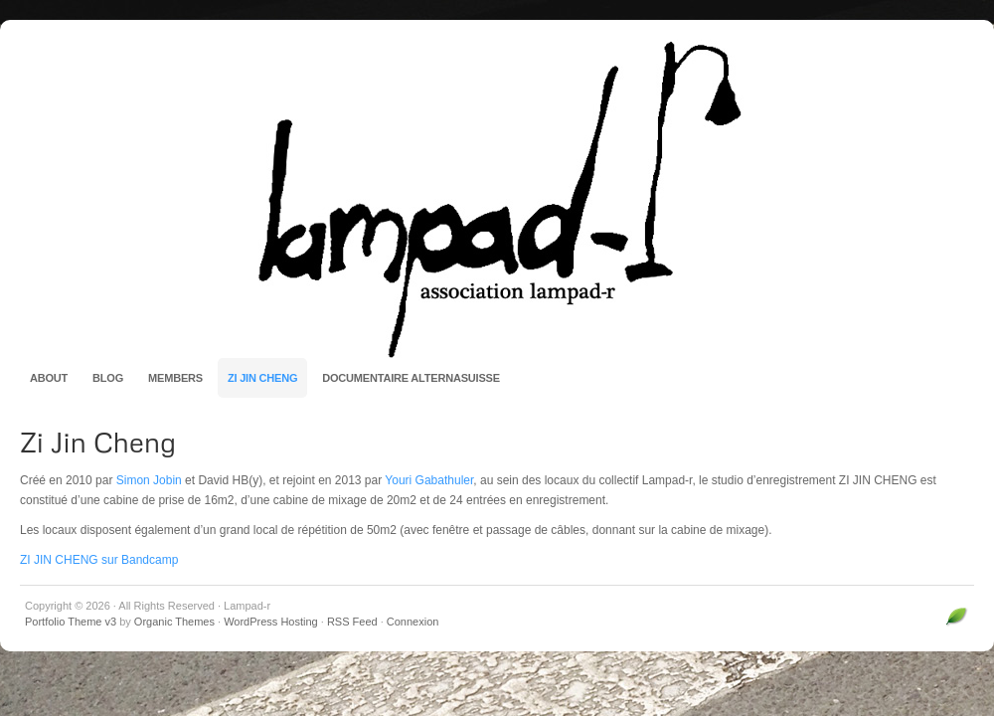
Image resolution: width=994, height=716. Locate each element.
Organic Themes (174, 621)
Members (175, 378)
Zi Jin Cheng (262, 378)
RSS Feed (352, 621)
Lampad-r (497, 199)
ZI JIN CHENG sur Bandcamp (99, 560)
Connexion (413, 621)
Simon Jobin (149, 480)
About (49, 378)
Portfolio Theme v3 (70, 621)
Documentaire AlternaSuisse (411, 378)
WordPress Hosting (271, 621)
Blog (107, 378)
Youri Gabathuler (429, 480)
